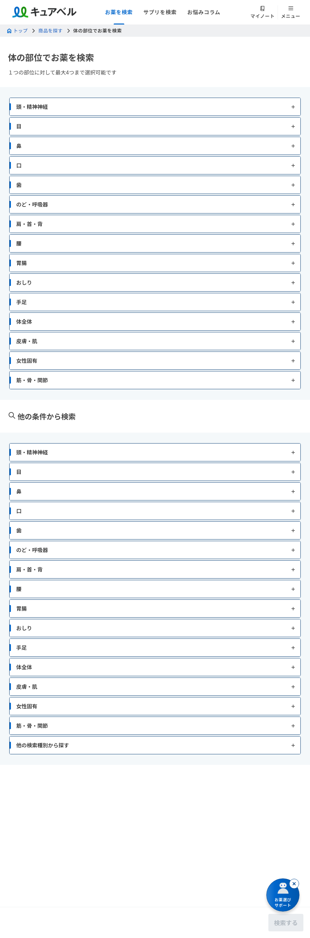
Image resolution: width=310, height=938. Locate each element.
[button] (155, 138)
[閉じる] (294, 884)
